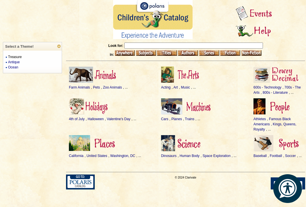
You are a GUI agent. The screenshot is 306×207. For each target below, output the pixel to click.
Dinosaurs (169, 156)
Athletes (259, 119)
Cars (164, 119)
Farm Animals (79, 87)
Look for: (116, 46)
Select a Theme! (19, 46)
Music (185, 87)
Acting (166, 87)
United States (96, 156)
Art (175, 87)
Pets (96, 87)
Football (276, 156)
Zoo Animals (112, 87)
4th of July (77, 119)
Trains (189, 119)
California (76, 156)
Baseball (260, 156)
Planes (176, 119)
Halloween (96, 119)
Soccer (290, 156)
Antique (14, 62)
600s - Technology (267, 87)
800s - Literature (275, 93)
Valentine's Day (118, 119)
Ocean (13, 67)
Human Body (190, 156)
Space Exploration (217, 156)
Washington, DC (122, 156)
